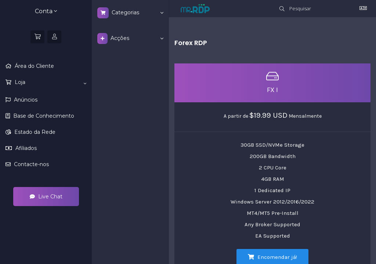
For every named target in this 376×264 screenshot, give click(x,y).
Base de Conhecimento (43, 116)
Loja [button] (49, 82)
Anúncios (24, 99)
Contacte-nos (30, 164)
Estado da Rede (34, 132)
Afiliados (25, 148)
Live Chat (46, 196)
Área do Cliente (33, 66)
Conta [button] (46, 11)
